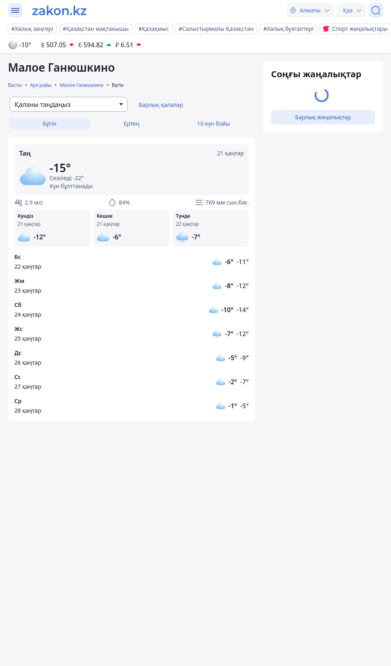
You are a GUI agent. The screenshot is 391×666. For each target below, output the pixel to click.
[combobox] (69, 104)
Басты (15, 85)
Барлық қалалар (161, 104)
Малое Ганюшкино (82, 85)
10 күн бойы (213, 123)
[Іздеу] (376, 10)
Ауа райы (41, 85)
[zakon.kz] (59, 10)
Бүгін (49, 123)
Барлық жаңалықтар (323, 117)
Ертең (131, 123)
